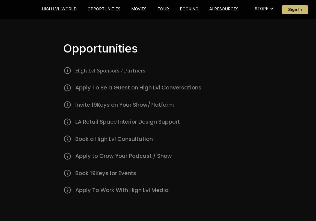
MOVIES (139, 8)
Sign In (295, 9)
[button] (264, 9)
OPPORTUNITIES (104, 8)
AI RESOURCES (224, 8)
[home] (23, 9)
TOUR (163, 8)
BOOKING (189, 8)
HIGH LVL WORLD (59, 8)
